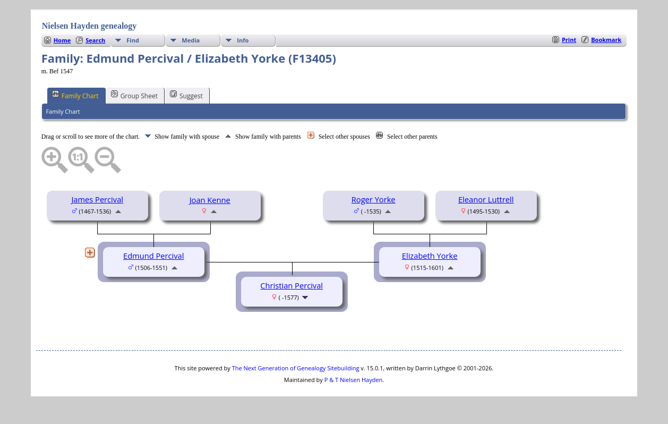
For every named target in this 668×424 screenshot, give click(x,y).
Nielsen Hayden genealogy (89, 25)
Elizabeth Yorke (430, 255)
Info (243, 40)
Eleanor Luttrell (486, 199)
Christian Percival (291, 285)
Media (191, 40)
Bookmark (606, 40)
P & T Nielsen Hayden (353, 380)
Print (569, 40)
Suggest (186, 95)
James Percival (97, 199)
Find (132, 40)
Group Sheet (134, 95)
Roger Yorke (374, 199)
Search (95, 40)
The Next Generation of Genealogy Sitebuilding (295, 368)
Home (62, 40)
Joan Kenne (210, 199)
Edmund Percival (153, 255)
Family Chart (75, 95)
